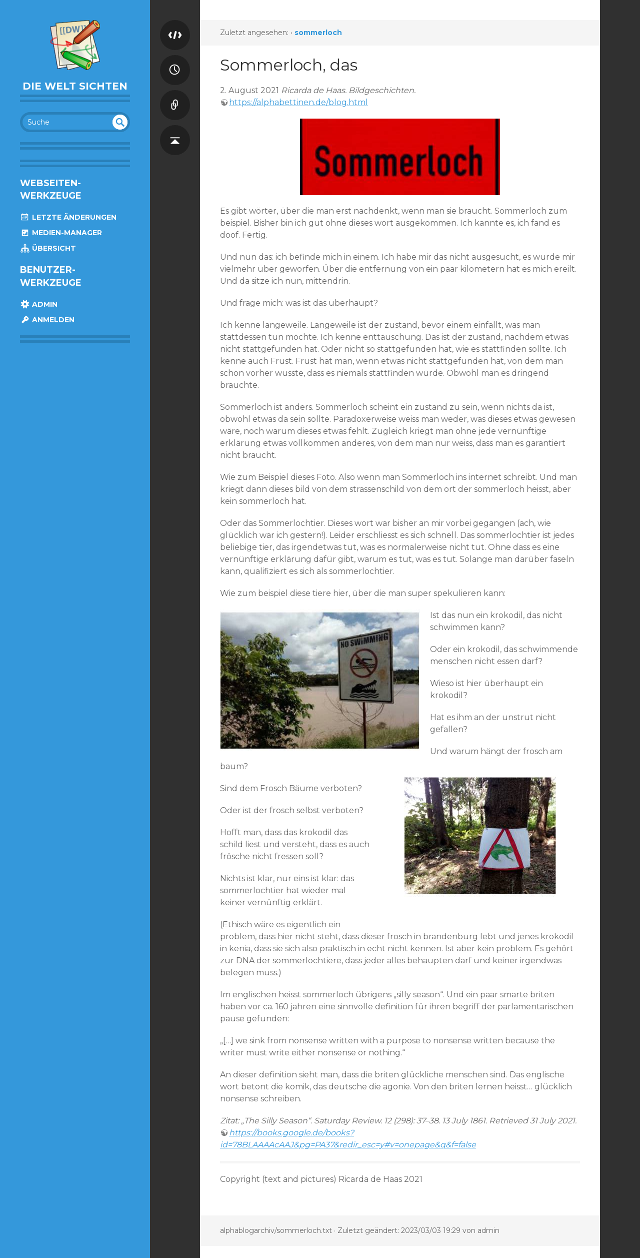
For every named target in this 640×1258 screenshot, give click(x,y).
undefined (120, 122)
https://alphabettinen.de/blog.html (298, 102)
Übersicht (48, 248)
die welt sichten (75, 86)
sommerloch (318, 32)
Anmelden (47, 319)
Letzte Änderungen (68, 217)
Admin (39, 304)
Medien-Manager (61, 232)
